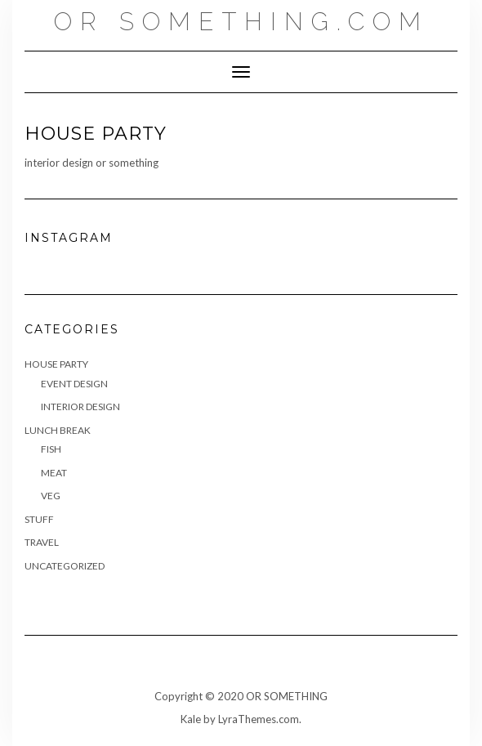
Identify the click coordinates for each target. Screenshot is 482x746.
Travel (42, 542)
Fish (51, 449)
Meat (54, 473)
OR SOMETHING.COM (241, 21)
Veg (50, 495)
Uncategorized (65, 566)
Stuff (39, 519)
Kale (191, 719)
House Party (56, 364)
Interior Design (80, 406)
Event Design (74, 383)
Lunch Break (58, 430)
